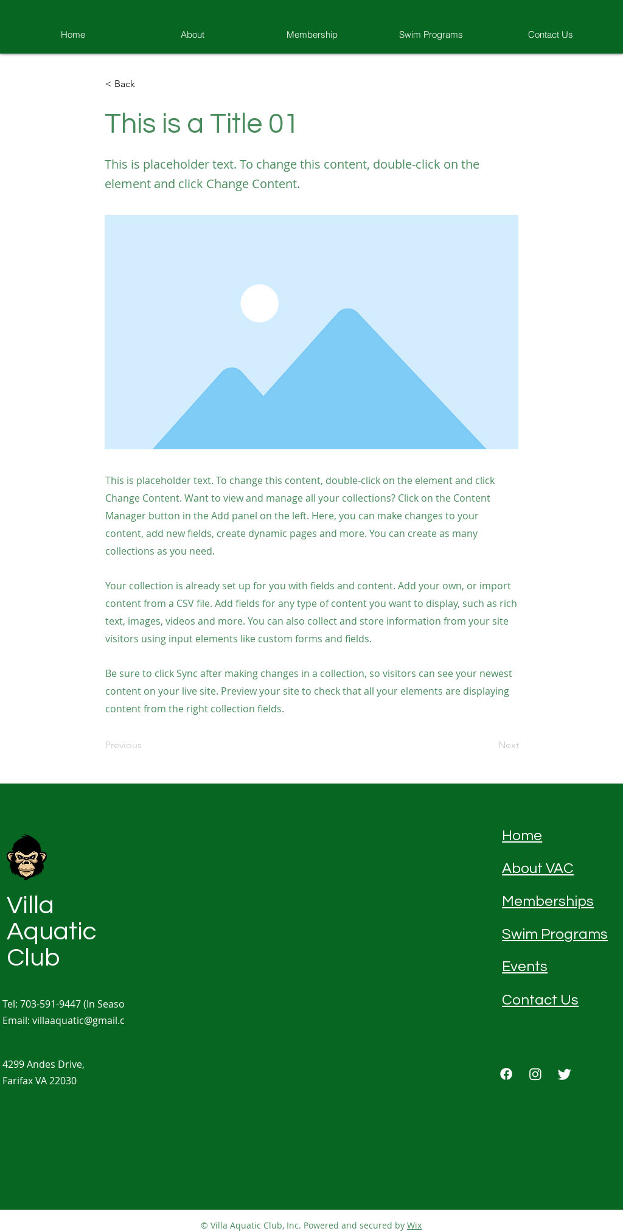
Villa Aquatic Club (51, 932)
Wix (414, 1225)
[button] (145, 84)
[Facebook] (506, 1074)
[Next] (488, 746)
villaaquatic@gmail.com (86, 1020)
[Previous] (145, 746)
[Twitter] (565, 1074)
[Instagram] (535, 1074)
